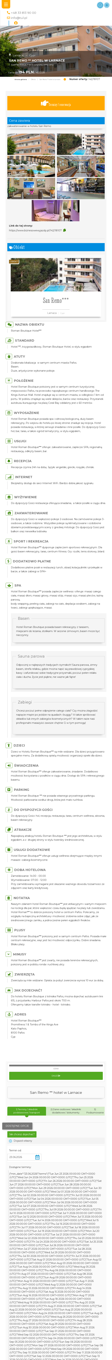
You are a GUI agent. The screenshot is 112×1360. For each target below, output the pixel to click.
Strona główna (20, 79)
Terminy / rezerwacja (56, 103)
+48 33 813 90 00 (23, 12)
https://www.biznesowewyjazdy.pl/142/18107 (35, 230)
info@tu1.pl (19, 18)
